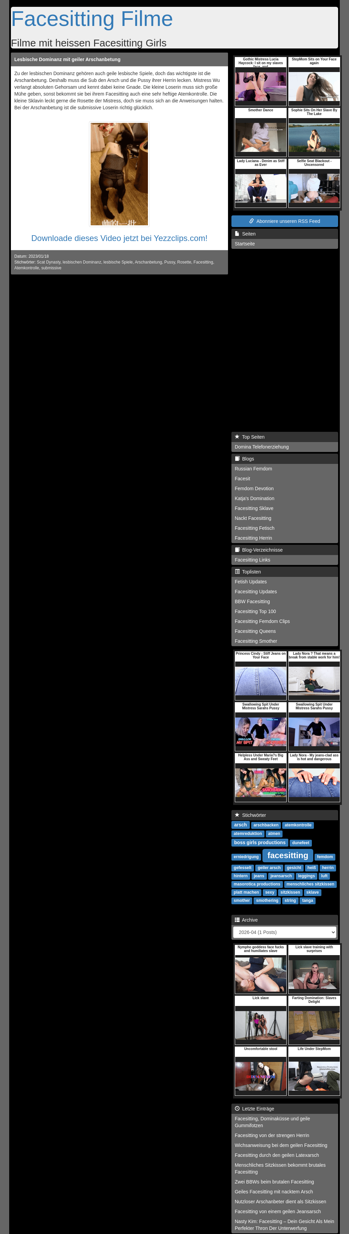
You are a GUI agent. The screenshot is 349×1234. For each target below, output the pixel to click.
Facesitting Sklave (254, 508)
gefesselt (243, 867)
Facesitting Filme (92, 18)
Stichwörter (250, 815)
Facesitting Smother (256, 641)
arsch (240, 824)
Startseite (245, 243)
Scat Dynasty (48, 262)
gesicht (294, 867)
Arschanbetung (148, 262)
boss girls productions (260, 842)
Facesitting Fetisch (255, 528)
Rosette (184, 262)
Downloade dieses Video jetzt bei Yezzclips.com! (119, 238)
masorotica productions (257, 884)
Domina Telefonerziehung (262, 447)
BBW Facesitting (252, 601)
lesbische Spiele (118, 262)
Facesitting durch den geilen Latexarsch (277, 1155)
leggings (306, 876)
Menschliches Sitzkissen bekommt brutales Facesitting (280, 1168)
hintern (241, 876)
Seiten (245, 234)
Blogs (244, 459)
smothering (267, 900)
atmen (274, 833)
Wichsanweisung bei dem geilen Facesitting (281, 1145)
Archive (246, 920)
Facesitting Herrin (253, 538)
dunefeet (300, 842)
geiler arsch (269, 867)
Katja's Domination (254, 498)
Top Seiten (250, 437)
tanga (307, 900)
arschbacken (266, 825)
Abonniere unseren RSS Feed (284, 221)
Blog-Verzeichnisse (259, 550)
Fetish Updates (251, 581)
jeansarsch (281, 876)
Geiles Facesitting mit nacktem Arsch (274, 1191)
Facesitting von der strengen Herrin (272, 1135)
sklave (312, 892)
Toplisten (248, 572)
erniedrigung (246, 856)
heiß (311, 867)
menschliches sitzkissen (310, 884)
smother (242, 900)
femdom (325, 856)
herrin (328, 867)
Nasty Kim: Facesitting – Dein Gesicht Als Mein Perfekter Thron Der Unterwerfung (284, 1225)
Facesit (242, 478)
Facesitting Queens (255, 631)
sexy (269, 892)
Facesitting (203, 262)
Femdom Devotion (254, 488)
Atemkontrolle (26, 268)
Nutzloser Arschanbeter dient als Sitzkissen (280, 1201)
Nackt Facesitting (253, 518)
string (290, 900)
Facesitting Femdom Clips (262, 621)
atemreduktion (248, 833)
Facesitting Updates (256, 591)
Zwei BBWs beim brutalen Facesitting (274, 1182)
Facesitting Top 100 (255, 611)
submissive (51, 268)
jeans (259, 876)
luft (324, 876)
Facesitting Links (252, 560)
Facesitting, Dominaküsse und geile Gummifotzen (272, 1122)
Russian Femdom (253, 468)
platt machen (246, 892)
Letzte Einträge (254, 1108)
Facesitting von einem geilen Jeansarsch (278, 1211)
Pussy (169, 262)
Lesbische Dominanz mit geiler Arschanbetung (67, 59)
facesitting (288, 855)
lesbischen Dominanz (82, 262)
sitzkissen (290, 892)
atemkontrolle (298, 825)
